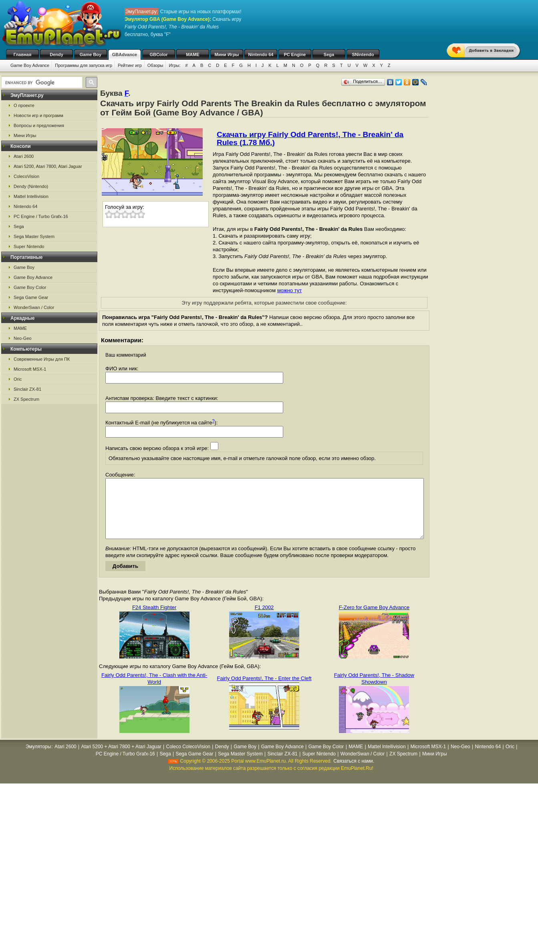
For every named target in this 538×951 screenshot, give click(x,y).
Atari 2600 (24, 156)
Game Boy (90, 54)
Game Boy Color (30, 287)
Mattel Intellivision (31, 196)
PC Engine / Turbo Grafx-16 (41, 216)
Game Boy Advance (29, 65)
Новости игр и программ (38, 115)
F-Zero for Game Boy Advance (374, 619)
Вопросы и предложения (39, 125)
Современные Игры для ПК (42, 359)
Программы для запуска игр (83, 65)
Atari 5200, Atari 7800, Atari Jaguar (48, 166)
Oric (18, 379)
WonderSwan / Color (34, 307)
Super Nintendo (29, 246)
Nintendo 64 (261, 54)
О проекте (24, 105)
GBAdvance (124, 54)
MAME (192, 54)
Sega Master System (34, 236)
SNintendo (363, 54)
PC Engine (295, 54)
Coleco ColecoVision (188, 758)
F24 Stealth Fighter (154, 619)
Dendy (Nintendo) (31, 186)
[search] (41, 82)
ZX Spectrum (26, 399)
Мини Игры (227, 54)
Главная (23, 54)
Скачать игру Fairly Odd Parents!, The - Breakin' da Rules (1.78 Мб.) (310, 138)
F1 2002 (264, 619)
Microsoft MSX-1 (30, 369)
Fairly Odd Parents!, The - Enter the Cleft (264, 690)
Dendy (56, 54)
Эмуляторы (38, 758)
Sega (329, 54)
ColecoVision (26, 176)
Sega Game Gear (31, 297)
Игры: (174, 65)
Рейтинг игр (130, 65)
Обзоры (155, 65)
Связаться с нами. (353, 773)
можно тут (289, 290)
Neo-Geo (23, 338)
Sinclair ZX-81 (27, 389)
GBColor (158, 54)
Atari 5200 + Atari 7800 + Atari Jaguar (121, 758)
